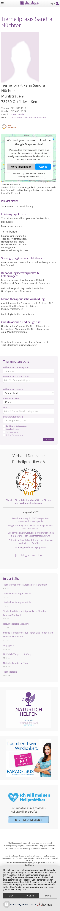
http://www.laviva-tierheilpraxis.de (28, 117)
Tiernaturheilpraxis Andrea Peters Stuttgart (25, 584)
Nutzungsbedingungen (13, 845)
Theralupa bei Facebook (40, 843)
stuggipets (8, 645)
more (48, 895)
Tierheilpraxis (10, 671)
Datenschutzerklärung (34, 845)
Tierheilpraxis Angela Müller (17, 593)
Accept (43, 166)
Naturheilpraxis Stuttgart (15, 623)
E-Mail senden (18, 114)
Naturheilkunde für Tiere (15, 663)
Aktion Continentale (38, 848)
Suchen (49, 439)
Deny (12, 895)
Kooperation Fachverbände (17, 848)
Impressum (50, 845)
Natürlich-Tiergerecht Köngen (18, 654)
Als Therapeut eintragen (18, 843)
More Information (21, 166)
